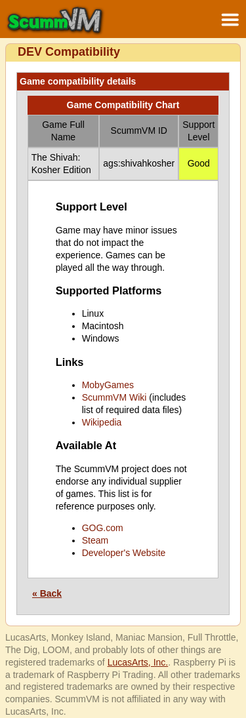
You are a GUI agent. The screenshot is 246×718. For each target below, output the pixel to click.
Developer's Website (124, 553)
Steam (95, 540)
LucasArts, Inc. (138, 662)
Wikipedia (102, 422)
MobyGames (108, 385)
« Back (47, 593)
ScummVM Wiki (114, 397)
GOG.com (102, 528)
